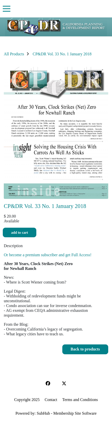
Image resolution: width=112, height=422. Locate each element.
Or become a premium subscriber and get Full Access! (47, 255)
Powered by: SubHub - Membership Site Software (56, 413)
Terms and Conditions (80, 399)
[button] (85, 349)
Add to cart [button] (19, 233)
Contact (51, 399)
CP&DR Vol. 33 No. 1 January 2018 (62, 54)
